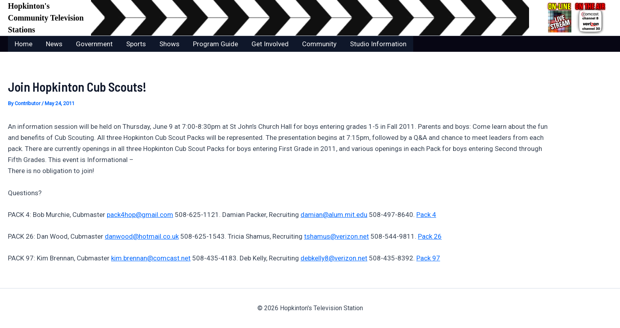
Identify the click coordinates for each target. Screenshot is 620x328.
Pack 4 (426, 215)
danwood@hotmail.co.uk (142, 236)
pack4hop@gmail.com (140, 215)
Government (94, 44)
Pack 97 (428, 258)
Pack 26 (430, 236)
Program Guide (215, 44)
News (54, 44)
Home (23, 44)
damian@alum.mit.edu (334, 215)
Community (319, 44)
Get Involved (270, 44)
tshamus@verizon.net (336, 236)
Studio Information (378, 44)
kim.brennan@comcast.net (151, 258)
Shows (169, 44)
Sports (136, 44)
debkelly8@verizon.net (334, 258)
